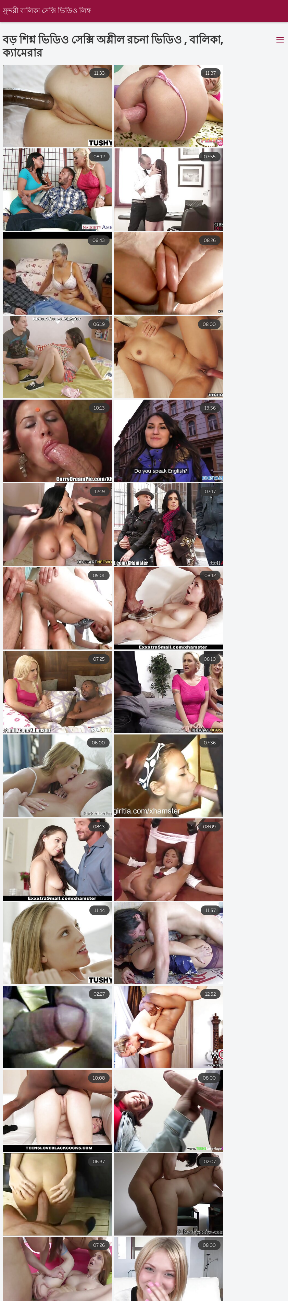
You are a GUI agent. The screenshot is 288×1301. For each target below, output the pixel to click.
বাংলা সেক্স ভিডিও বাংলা (173, 1297)
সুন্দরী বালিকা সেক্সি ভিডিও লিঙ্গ (47, 11)
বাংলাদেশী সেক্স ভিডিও (234, 1291)
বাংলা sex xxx (42, 1291)
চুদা (4, 1291)
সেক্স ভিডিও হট (110, 1297)
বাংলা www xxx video (245, 1297)
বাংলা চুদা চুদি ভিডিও (99, 1291)
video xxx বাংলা (20, 1297)
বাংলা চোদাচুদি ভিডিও (167, 1291)
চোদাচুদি (66, 1297)
